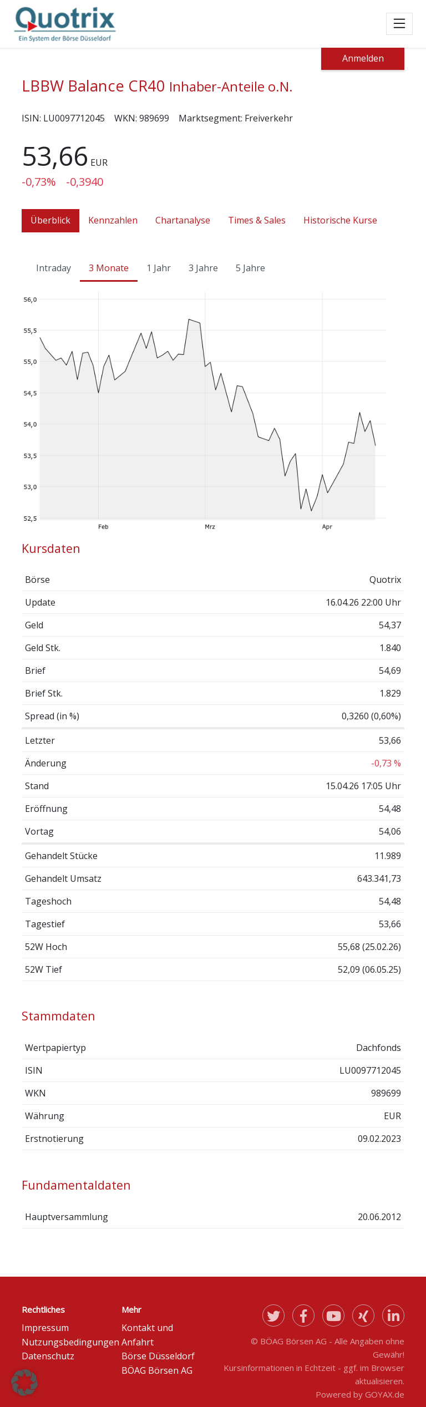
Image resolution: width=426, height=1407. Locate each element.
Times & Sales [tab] (257, 220)
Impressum (45, 1328)
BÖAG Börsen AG (156, 1370)
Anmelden (363, 58)
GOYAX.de (384, 1394)
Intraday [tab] (53, 268)
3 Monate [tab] (109, 268)
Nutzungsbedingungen (70, 1342)
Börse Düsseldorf (158, 1356)
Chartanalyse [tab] (182, 220)
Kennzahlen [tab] (113, 220)
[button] (24, 1382)
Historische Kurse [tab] (340, 220)
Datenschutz (48, 1356)
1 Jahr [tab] (158, 268)
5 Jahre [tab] (250, 268)
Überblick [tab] (50, 220)
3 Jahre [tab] (203, 268)
